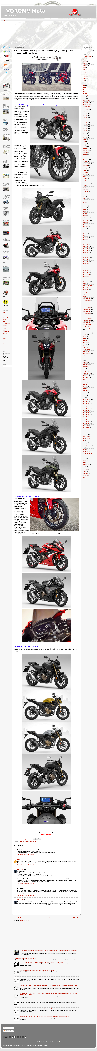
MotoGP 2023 (86, 265)
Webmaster (85, 473)
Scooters (85, 386)
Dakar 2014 (85, 115)
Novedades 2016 (87, 304)
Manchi (84, 211)
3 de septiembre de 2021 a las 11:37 (26, 883)
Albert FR (5, 345)
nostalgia (85, 296)
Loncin (84, 202)
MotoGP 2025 (86, 268)
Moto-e (84, 228)
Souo (84, 397)
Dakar (84, 111)
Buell (84, 80)
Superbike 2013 (86, 405)
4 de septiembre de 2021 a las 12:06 (26, 908)
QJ (83, 360)
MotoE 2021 (85, 239)
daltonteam (85, 132)
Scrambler (85, 388)
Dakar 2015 (85, 117)
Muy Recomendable (87, 285)
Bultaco (84, 82)
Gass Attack (5, 314)
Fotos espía (85, 167)
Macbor (84, 209)
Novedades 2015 (87, 302)
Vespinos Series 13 (87, 455)
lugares (84, 207)
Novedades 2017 (87, 305)
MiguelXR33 (25, 841)
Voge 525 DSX (86, 464)
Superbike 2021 (86, 419)
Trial (84, 443)
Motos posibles (86, 281)
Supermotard (86, 427)
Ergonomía (85, 152)
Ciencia (84, 89)
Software (85, 394)
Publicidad (85, 358)
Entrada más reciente (21, 917)
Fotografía (85, 165)
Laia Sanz (85, 198)
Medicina (85, 215)
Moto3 (84, 231)
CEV (84, 85)
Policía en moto (86, 349)
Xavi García (85, 475)
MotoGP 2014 (86, 248)
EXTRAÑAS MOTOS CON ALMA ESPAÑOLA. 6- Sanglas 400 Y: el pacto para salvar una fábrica (41, 978)
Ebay (84, 145)
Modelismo (85, 222)
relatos (84, 368)
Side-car (85, 392)
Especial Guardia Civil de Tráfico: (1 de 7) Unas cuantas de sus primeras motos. (38, 970)
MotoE (84, 235)
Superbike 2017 (86, 412)
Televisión (85, 434)
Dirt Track (85, 135)
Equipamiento (86, 150)
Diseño (84, 139)
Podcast (85, 347)
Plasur (19, 859)
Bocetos (28, 20)
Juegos (84, 193)
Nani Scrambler (6, 335)
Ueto (4, 321)
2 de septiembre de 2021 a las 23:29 (26, 864)
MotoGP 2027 (86, 272)
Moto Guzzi (85, 226)
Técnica (21, 20)
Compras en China (87, 104)
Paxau (4, 312)
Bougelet (85, 78)
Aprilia (84, 67)
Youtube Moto (86, 479)
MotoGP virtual (86, 274)
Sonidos (85, 395)
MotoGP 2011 (86, 243)
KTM (84, 196)
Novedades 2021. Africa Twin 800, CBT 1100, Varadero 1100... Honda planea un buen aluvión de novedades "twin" (46, 1001)
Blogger (58, 1041)
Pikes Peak (85, 342)
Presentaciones (86, 353)
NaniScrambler (86, 291)
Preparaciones (86, 351)
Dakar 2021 (85, 128)
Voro (84, 466)
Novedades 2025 (87, 320)
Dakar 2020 (85, 126)
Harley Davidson (86, 180)
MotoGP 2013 (86, 246)
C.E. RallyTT (85, 84)
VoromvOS (85, 469)
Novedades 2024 (87, 318)
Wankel (84, 471)
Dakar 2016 (85, 119)
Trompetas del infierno (6, 327)
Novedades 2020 (87, 311)
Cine (84, 91)
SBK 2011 (85, 384)
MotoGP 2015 (86, 250)
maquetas (85, 213)
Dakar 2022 (85, 130)
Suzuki (84, 429)
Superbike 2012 (86, 403)
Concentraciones (86, 106)
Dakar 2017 (85, 121)
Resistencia (85, 370)
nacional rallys (86, 289)
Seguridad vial (86, 390)
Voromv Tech (86, 468)
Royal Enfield (86, 377)
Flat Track (85, 161)
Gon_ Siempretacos (6, 331)
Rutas (84, 379)
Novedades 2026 (87, 322)
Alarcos (84, 59)
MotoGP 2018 (86, 255)
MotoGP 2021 (86, 261)
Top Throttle (86, 436)
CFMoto (84, 87)
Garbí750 (85, 170)
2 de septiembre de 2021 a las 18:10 (26, 854)
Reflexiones (85, 366)
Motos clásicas (86, 278)
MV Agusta (85, 287)
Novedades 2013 (87, 298)
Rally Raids (85, 362)
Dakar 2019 (85, 124)
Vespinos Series (86, 451)
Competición (86, 102)
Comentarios (7, 1030)
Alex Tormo (85, 63)
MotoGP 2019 (86, 257)
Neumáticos (85, 292)
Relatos (15, 20)
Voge (84, 462)
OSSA (84, 331)
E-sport (84, 143)
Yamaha (84, 477)
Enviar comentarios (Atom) (26, 920)
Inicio (48, 917)
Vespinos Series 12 (87, 453)
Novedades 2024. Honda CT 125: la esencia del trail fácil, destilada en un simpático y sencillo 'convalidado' (44, 1016)
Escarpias (5, 325)
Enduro (84, 146)
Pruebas (85, 357)
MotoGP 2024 (86, 267)
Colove (84, 96)
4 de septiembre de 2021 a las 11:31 (26, 895)
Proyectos (85, 355)
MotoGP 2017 (86, 254)
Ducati (84, 141)
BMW (84, 74)
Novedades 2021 (87, 313)
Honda (20, 841)
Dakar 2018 (85, 122)
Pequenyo (5, 319)
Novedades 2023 (87, 316)
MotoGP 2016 (86, 252)
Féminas (85, 158)
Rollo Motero (6, 340)
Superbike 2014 (86, 407)
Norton (84, 294)
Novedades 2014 (87, 300)
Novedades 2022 (32, 841)
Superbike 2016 (86, 410)
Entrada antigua (74, 917)
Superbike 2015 (86, 408)
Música (84, 283)
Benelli (84, 72)
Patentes (85, 334)
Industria (85, 189)
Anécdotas (85, 65)
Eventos (85, 156)
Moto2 (84, 230)
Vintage (84, 460)
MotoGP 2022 (86, 263)
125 (84, 58)
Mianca (4, 316)
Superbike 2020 (86, 418)
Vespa (84, 449)
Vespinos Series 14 (87, 456)
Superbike (85, 401)
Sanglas (84, 382)
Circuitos (85, 93)
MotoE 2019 (85, 237)
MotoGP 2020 (86, 259)
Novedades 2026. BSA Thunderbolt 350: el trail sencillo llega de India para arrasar (39, 1008)
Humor (84, 187)
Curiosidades (86, 109)
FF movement (86, 159)
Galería (34, 20)
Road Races (85, 371)
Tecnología (85, 432)
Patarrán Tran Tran (87, 333)
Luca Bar (85, 206)
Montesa (85, 224)
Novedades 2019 (87, 309)
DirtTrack (85, 137)
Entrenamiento (86, 148)
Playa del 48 (5, 317)
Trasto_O (85, 442)
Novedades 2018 (87, 307)
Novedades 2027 (87, 324)
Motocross (85, 233)
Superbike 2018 (86, 414)
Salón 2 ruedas (86, 381)
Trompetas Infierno (87, 445)
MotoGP (85, 241)
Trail (84, 440)
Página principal (7, 20)
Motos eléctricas (86, 280)
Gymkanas (85, 178)
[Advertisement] (47, 34)
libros (84, 200)
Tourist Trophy (86, 438)
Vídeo (84, 458)
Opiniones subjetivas (88, 328)
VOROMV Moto (24, 11)
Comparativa (86, 100)
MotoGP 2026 (86, 270)
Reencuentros (86, 364)
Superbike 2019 (86, 416)
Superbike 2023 (86, 423)
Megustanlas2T (6, 323)
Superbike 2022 (86, 421)
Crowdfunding (86, 108)
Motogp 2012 (86, 244)
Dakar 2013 (85, 113)
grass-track (85, 176)
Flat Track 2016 (86, 163)
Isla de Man (85, 191)
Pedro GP (5, 333)
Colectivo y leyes (87, 95)
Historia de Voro (86, 183)
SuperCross (85, 425)
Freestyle (85, 169)
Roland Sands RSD (87, 373)
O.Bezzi (84, 326)
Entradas (6, 1028)
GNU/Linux (85, 174)
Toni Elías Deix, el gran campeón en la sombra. (25, 958)
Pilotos (84, 344)
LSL (83, 204)
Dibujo (84, 133)
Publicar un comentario (21, 911)
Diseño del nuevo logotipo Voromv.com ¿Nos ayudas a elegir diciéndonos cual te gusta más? (41, 962)
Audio (84, 71)
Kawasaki (85, 195)
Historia (84, 182)
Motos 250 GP (86, 276)
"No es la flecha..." (87, 56)
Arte (84, 69)
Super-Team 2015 (87, 399)
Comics (84, 98)
